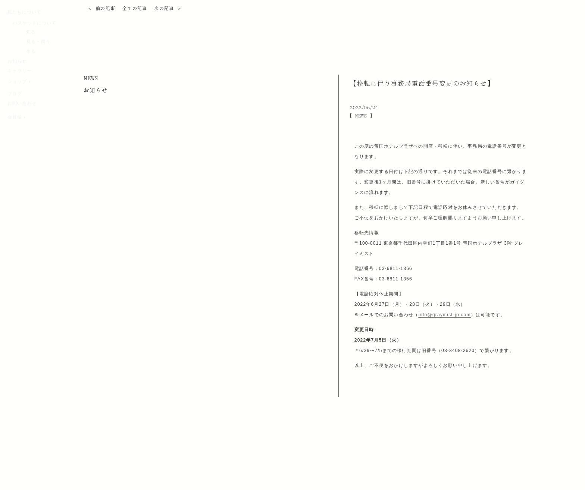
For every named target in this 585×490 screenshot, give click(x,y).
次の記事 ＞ (168, 8)
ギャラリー (19, 104)
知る (31, 65)
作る (31, 85)
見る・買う (38, 75)
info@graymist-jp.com (444, 314)
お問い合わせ (22, 137)
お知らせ (17, 94)
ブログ (14, 127)
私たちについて (24, 46)
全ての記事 (134, 8)
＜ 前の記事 (101, 8)
